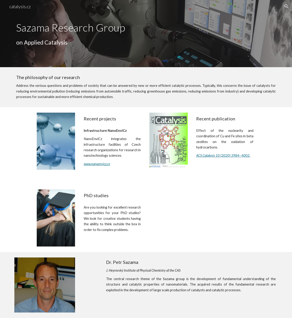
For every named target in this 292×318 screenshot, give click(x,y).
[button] (286, 6)
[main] (89, 34)
